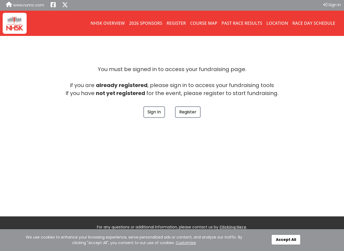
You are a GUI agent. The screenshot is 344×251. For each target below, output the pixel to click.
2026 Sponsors (145, 23)
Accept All (286, 239)
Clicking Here (232, 227)
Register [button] (187, 112)
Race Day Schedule (313, 23)
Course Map (203, 23)
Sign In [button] (332, 4)
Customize (186, 242)
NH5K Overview (108, 23)
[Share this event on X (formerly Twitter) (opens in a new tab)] (65, 5)
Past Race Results (242, 23)
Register (176, 23)
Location (277, 23)
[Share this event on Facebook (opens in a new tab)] (53, 5)
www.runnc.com (25, 5)
